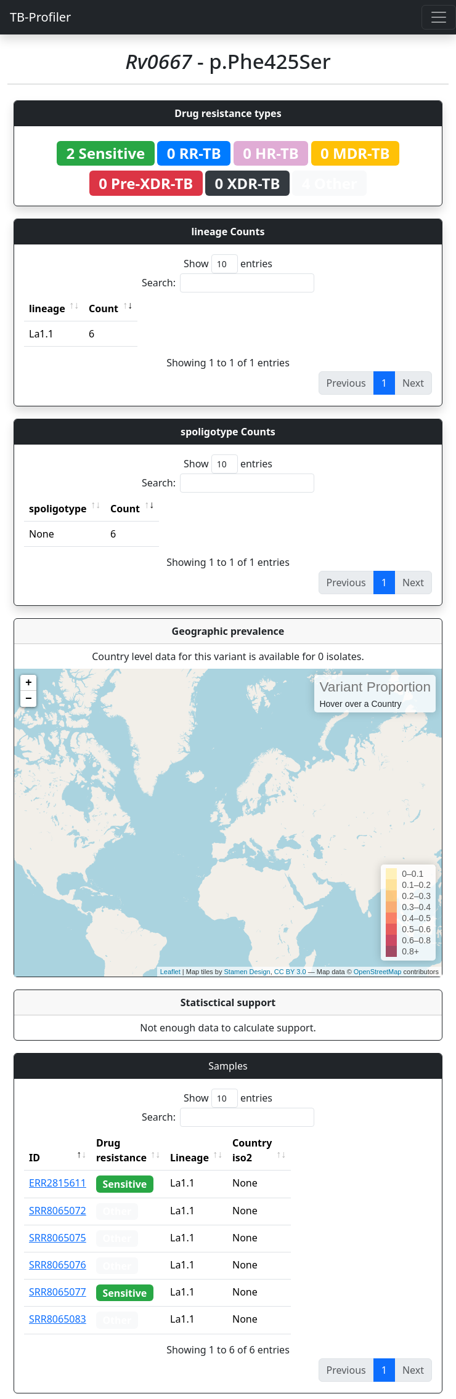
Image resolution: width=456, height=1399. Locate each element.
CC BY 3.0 (290, 971)
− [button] (28, 698)
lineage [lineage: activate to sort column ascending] (47, 308)
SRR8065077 (57, 1277)
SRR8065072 (57, 1196)
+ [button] (28, 682)
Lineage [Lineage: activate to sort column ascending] (216, 1143)
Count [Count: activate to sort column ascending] (103, 308)
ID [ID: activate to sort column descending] (34, 1143)
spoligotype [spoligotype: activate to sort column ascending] (58, 508)
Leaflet (170, 971)
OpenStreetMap (378, 971)
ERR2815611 (57, 1168)
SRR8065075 (57, 1223)
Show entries (228, 263)
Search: (228, 282)
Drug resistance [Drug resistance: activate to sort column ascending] (135, 1143)
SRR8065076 (57, 1250)
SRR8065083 (57, 1304)
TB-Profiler (40, 17)
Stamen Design (247, 971)
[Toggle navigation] (438, 17)
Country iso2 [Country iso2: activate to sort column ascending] (290, 1143)
